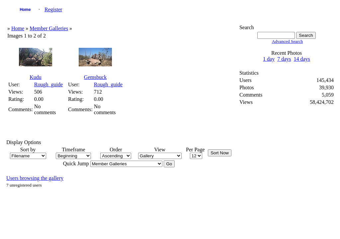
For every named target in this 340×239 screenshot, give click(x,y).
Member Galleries (49, 28)
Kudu (36, 77)
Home (25, 9)
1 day (269, 59)
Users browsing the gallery (34, 178)
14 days (302, 59)
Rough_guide (48, 84)
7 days (284, 59)
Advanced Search (287, 41)
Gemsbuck (95, 77)
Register (53, 9)
